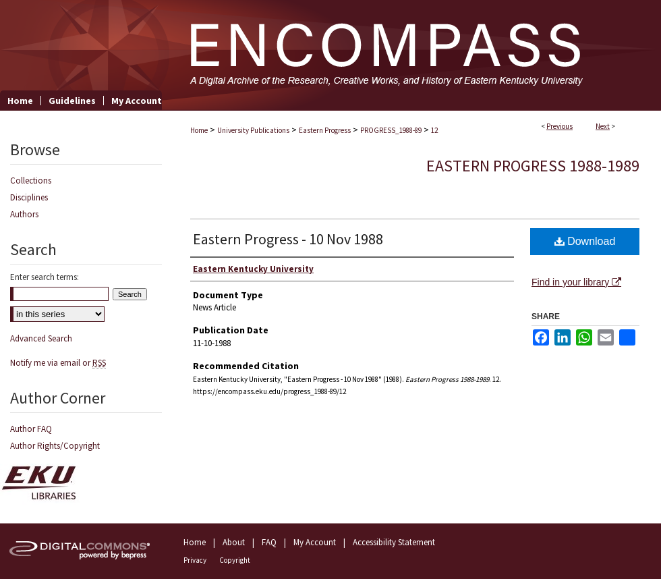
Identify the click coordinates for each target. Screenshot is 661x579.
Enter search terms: (44, 277)
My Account (314, 542)
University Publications (253, 130)
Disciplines (29, 197)
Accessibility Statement (394, 542)
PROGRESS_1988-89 (391, 130)
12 (434, 130)
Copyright (234, 560)
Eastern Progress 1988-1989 (532, 165)
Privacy (194, 560)
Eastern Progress (325, 130)
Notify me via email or (58, 362)
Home (199, 130)
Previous (559, 126)
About (234, 542)
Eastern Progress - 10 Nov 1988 (288, 238)
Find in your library (576, 282)
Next (603, 126)
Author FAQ (31, 429)
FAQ (269, 542)
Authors (24, 214)
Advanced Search (41, 338)
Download (585, 241)
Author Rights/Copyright (55, 445)
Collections (30, 180)
